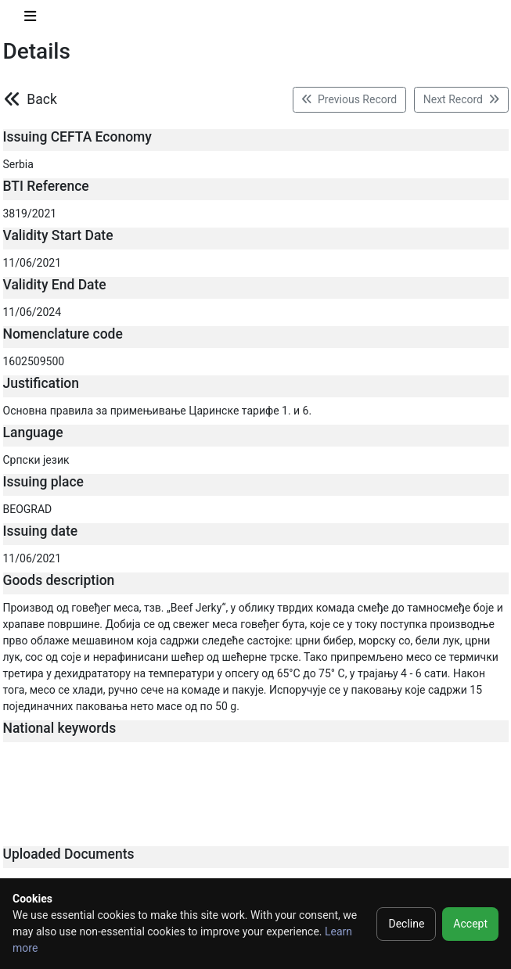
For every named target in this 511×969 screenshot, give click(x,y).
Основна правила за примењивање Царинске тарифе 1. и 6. (157, 410)
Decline (406, 923)
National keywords (60, 728)
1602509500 (34, 361)
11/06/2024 (32, 312)
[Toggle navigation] (30, 19)
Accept (470, 923)
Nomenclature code (63, 334)
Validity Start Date (58, 235)
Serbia (18, 164)
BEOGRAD (27, 509)
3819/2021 (30, 213)
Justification (41, 383)
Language (33, 432)
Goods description (59, 580)
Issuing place (43, 482)
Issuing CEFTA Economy (77, 137)
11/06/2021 (32, 263)
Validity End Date (54, 284)
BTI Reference (46, 186)
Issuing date (40, 531)
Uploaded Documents (69, 854)
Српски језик (36, 460)
